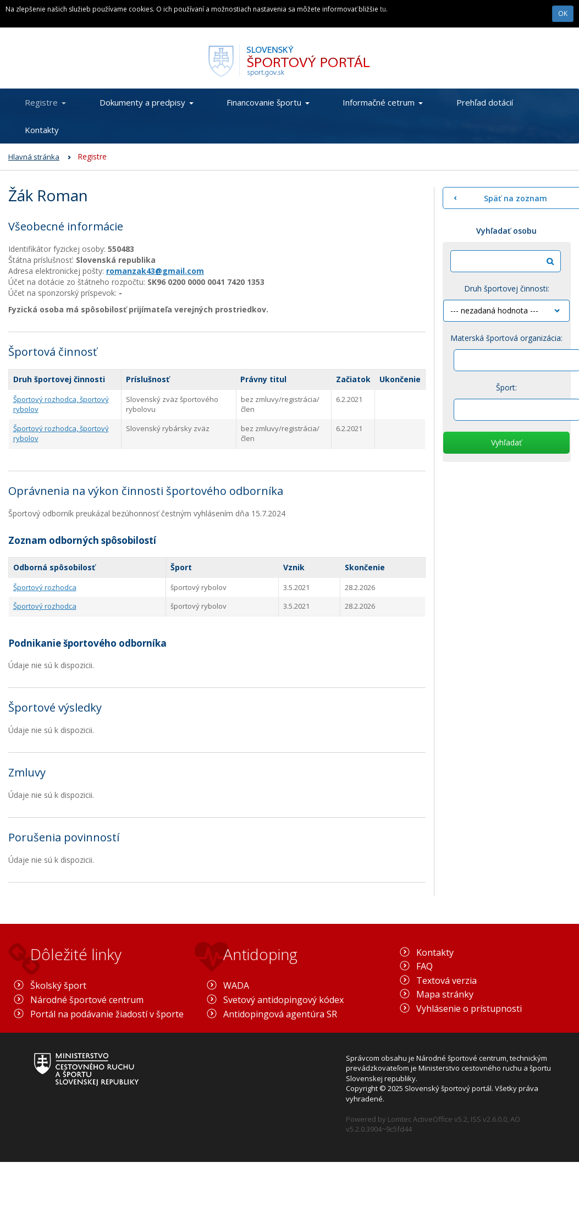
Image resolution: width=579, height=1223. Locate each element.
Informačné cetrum (383, 102)
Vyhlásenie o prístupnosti (469, 1008)
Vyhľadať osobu (506, 230)
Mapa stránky (444, 994)
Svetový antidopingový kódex (283, 1000)
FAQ (424, 966)
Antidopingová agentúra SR (280, 1014)
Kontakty (42, 129)
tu (383, 9)
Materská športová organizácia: (506, 338)
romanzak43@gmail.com (155, 271)
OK (562, 13)
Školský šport (58, 985)
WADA (236, 985)
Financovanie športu (268, 102)
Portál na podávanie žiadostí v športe (107, 1014)
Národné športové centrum (87, 1000)
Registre (45, 102)
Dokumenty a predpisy (147, 102)
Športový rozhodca (44, 587)
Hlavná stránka (33, 157)
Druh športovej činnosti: (506, 288)
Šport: (506, 387)
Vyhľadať (506, 442)
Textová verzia (446, 980)
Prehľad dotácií (484, 102)
